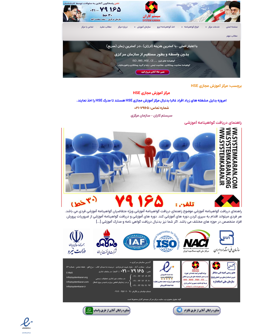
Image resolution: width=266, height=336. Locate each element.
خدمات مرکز (194, 27)
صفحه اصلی (213, 27)
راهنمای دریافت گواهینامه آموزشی (194, 122)
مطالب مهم (213, 36)
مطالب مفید (87, 27)
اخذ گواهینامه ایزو (147, 27)
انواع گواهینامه (171, 27)
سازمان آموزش (124, 27)
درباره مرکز (104, 27)
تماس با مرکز (69, 27)
